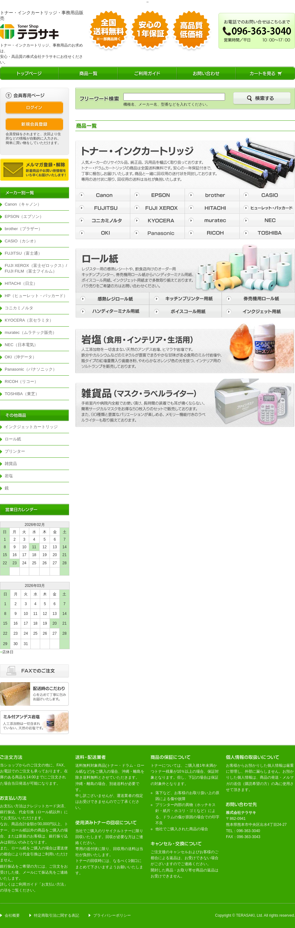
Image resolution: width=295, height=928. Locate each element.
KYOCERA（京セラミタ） (29, 320)
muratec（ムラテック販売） (30, 332)
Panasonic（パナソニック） (31, 369)
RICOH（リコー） (22, 381)
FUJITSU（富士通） (23, 253)
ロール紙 (13, 439)
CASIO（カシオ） (21, 241)
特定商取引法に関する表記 (56, 915)
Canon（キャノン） (23, 204)
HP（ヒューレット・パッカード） (36, 295)
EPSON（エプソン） (24, 216)
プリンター (15, 451)
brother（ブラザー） (23, 228)
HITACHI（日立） (21, 283)
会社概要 (12, 915)
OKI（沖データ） (20, 357)
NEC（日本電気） (21, 344)
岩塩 (9, 475)
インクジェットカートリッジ (31, 426)
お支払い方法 (52, 884)
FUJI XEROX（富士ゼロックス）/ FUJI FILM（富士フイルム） (37, 268)
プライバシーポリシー (112, 915)
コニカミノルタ (19, 308)
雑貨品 (11, 463)
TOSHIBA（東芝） (22, 393)
